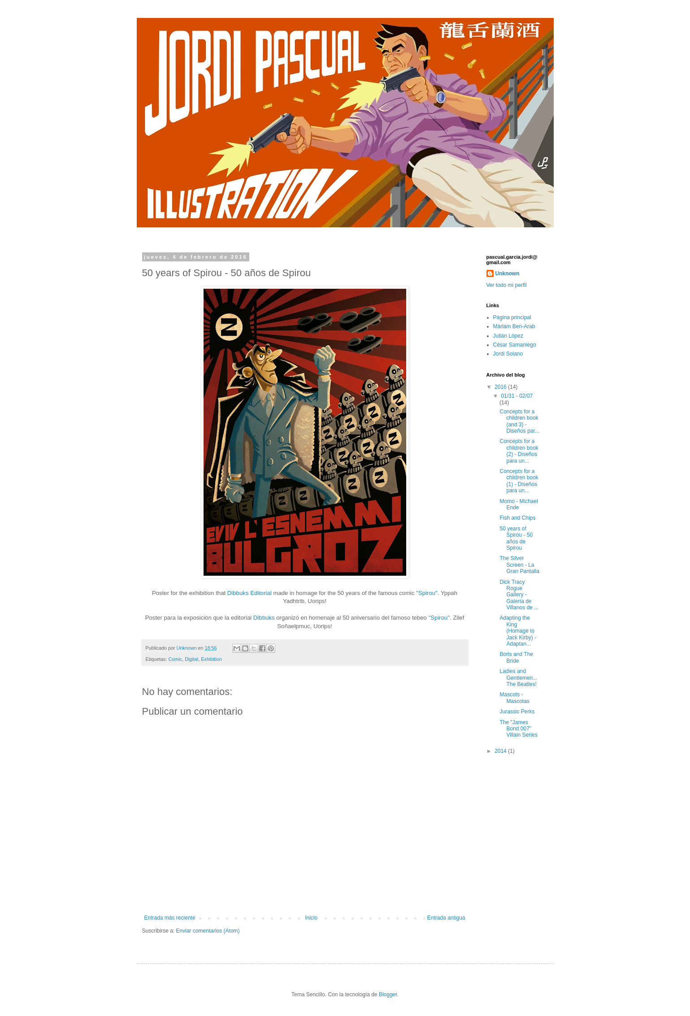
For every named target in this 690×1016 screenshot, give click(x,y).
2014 (501, 751)
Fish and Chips (517, 518)
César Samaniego (514, 345)
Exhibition (211, 659)
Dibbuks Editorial (249, 593)
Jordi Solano (508, 354)
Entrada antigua (446, 918)
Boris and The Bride (516, 657)
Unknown (507, 273)
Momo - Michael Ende (518, 504)
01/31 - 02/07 (517, 396)
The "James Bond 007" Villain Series (518, 728)
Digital (191, 659)
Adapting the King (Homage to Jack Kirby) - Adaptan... (517, 631)
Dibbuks (264, 617)
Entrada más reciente (169, 918)
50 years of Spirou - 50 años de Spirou (516, 538)
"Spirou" (426, 593)
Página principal (512, 317)
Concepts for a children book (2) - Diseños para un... (518, 451)
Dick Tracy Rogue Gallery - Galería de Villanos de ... (518, 595)
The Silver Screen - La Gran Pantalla (519, 564)
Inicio (311, 918)
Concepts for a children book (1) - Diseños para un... (518, 481)
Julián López (508, 336)
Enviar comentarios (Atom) (208, 931)
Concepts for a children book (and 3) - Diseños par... (519, 421)
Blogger (388, 994)
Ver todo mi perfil (506, 285)
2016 (501, 387)
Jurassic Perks (516, 711)
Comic (175, 659)
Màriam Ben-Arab (514, 326)
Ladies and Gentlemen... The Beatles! (518, 677)
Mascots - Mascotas (514, 697)
